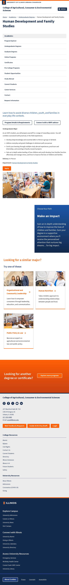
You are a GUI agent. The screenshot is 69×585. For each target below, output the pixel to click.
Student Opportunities (12, 73)
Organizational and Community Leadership (17, 292)
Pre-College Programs (12, 68)
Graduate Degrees (10, 52)
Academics (12, 17)
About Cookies (10, 579)
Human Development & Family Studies (25, 163)
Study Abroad (9, 79)
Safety (5, 470)
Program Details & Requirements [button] (17, 122)
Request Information (11, 100)
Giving (5, 491)
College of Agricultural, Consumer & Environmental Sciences (27, 9)
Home (5, 17)
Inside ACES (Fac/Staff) (38, 426)
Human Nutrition (46, 290)
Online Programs (10, 57)
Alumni (5, 440)
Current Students (10, 84)
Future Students (8, 466)
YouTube (17, 403)
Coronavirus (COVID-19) (10, 487)
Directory (6, 457)
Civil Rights (6, 447)
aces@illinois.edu (13, 420)
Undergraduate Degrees (27, 17)
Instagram (4, 403)
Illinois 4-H (6, 463)
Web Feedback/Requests (14, 426)
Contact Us (6, 450)
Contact (7, 95)
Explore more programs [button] (50, 375)
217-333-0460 (7, 417)
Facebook (8, 403)
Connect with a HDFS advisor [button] (47, 122)
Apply (7, 168)
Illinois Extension (8, 460)
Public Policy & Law (15, 333)
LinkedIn (21, 403)
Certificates (8, 62)
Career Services (9, 90)
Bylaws (5, 443)
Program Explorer (10, 41)
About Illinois (7, 481)
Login (55, 426)
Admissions (6, 484)
